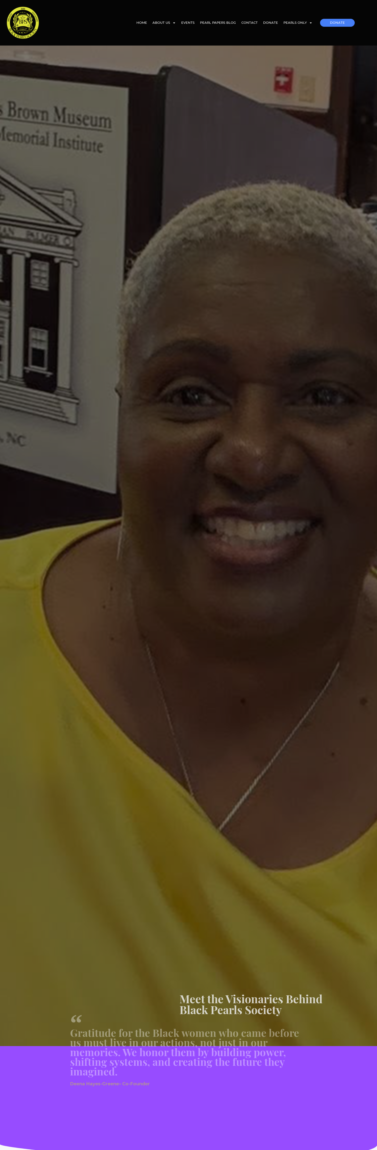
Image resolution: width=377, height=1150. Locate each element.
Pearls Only (297, 23)
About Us (164, 23)
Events (188, 22)
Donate (270, 22)
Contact (249, 22)
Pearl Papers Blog (218, 22)
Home (141, 22)
